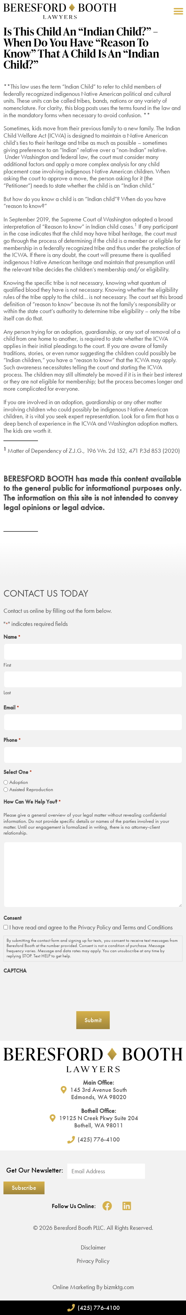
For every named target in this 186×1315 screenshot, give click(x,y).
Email (11, 708)
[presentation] (55, 990)
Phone (12, 740)
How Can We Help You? (32, 802)
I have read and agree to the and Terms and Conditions (91, 927)
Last (7, 692)
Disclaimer (93, 1247)
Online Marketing (73, 1287)
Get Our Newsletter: (34, 1170)
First (7, 664)
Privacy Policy (94, 927)
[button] (178, 11)
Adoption (18, 782)
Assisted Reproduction (31, 790)
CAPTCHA (15, 971)
